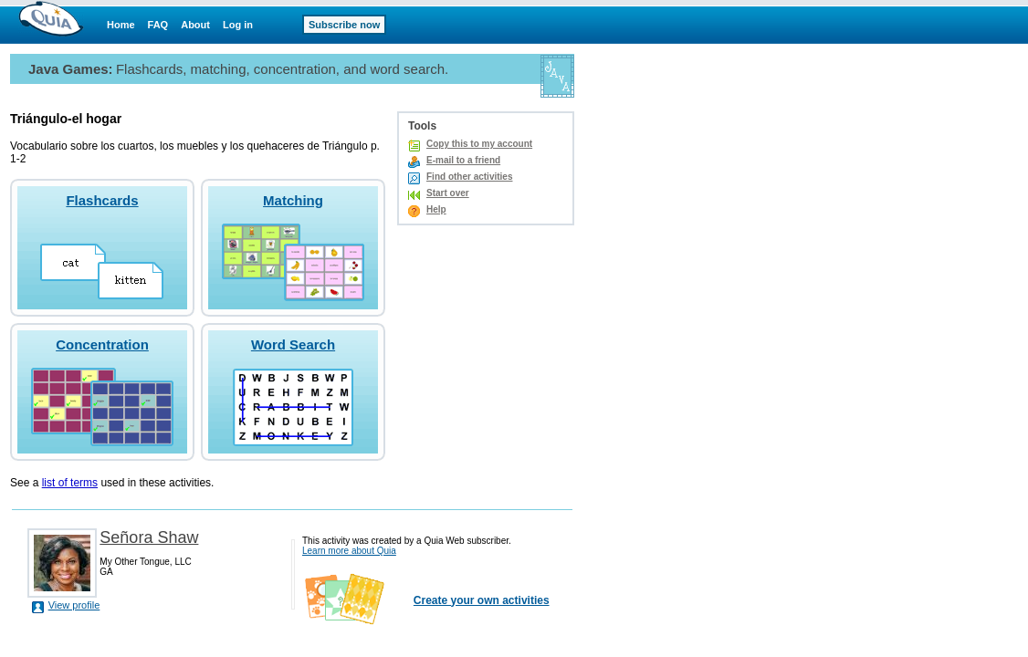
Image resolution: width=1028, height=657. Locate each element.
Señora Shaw (149, 537)
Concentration (102, 344)
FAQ (158, 24)
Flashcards (102, 200)
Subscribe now (344, 24)
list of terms (70, 482)
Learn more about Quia (349, 551)
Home (121, 24)
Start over (447, 193)
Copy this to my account (479, 144)
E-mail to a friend (463, 160)
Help (436, 209)
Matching (293, 200)
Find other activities (469, 177)
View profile (74, 605)
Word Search (293, 344)
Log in (238, 24)
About (195, 24)
